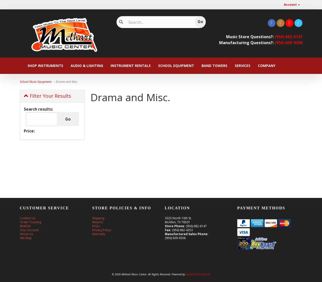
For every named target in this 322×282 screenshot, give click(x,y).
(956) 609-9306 (288, 42)
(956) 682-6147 (288, 36)
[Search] (157, 22)
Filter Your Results (47, 96)
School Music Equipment (36, 82)
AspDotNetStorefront (198, 274)
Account (292, 4)
